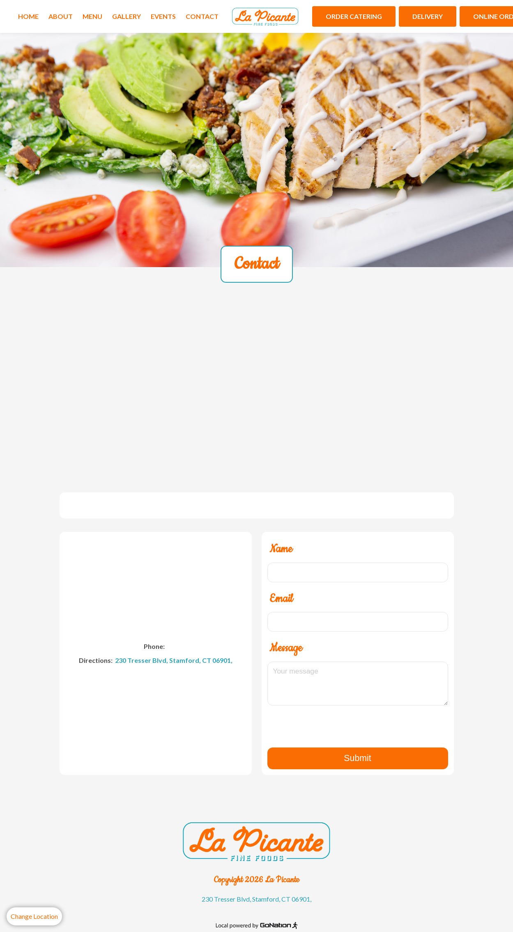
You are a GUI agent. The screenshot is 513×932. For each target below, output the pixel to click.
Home (28, 16)
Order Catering (354, 16)
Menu (92, 16)
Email (281, 599)
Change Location (34, 916)
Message (285, 648)
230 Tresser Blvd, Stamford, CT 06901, (173, 660)
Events (163, 16)
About (60, 16)
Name (280, 549)
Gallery (126, 16)
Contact (202, 16)
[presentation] (357, 731)
